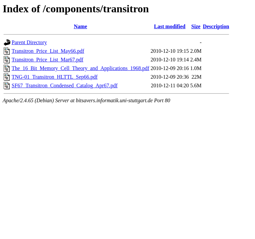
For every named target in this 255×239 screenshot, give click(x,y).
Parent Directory (29, 42)
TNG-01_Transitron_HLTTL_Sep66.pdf (55, 77)
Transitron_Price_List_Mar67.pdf (47, 59)
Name (80, 26)
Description (216, 26)
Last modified (170, 26)
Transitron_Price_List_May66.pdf (48, 51)
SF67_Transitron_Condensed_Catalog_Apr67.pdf (65, 85)
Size (196, 26)
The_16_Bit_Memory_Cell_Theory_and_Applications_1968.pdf (80, 68)
